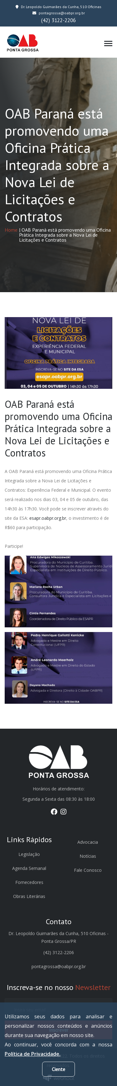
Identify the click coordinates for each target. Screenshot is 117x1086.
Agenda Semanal (29, 868)
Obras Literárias (29, 896)
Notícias (88, 856)
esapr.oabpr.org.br (47, 518)
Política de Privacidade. (33, 1053)
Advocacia (87, 842)
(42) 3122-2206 (58, 20)
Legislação (29, 854)
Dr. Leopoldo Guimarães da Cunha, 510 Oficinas (58, 6)
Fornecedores (29, 882)
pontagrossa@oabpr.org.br (58, 13)
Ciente (58, 1069)
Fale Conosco (88, 870)
